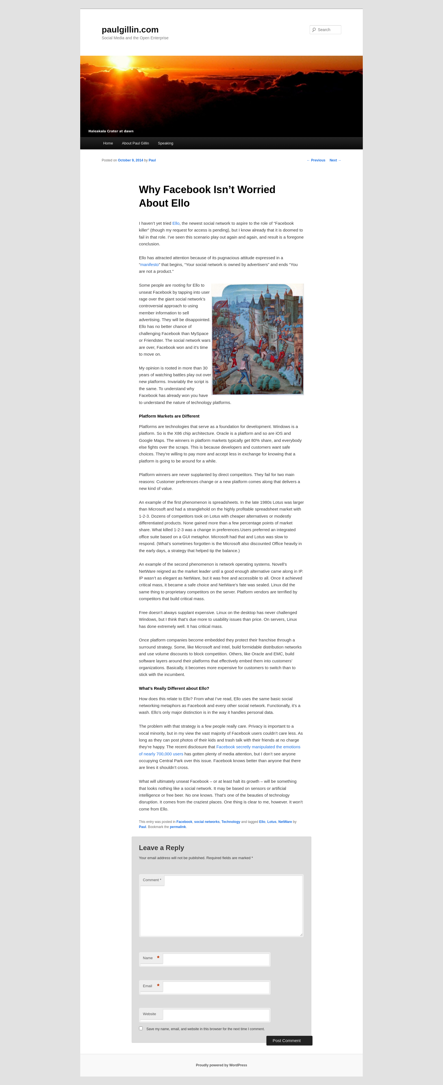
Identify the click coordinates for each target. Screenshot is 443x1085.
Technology (231, 822)
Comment (152, 880)
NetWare (285, 822)
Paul (152, 160)
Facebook (184, 822)
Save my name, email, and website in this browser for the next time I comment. (205, 1029)
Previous (316, 160)
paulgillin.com (130, 29)
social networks (207, 822)
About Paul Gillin (135, 143)
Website (149, 1014)
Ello (175, 223)
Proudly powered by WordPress (221, 1065)
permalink (178, 827)
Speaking (165, 143)
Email (151, 986)
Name (151, 958)
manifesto (149, 264)
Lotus (272, 822)
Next (335, 160)
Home (108, 143)
